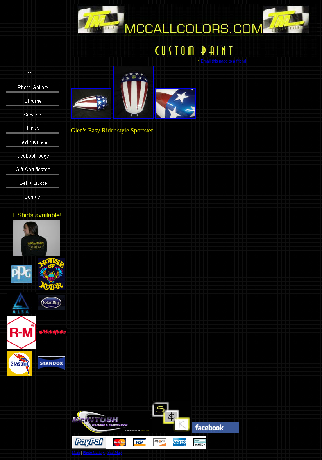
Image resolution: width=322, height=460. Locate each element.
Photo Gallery (94, 452)
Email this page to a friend (223, 61)
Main (76, 452)
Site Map (114, 452)
